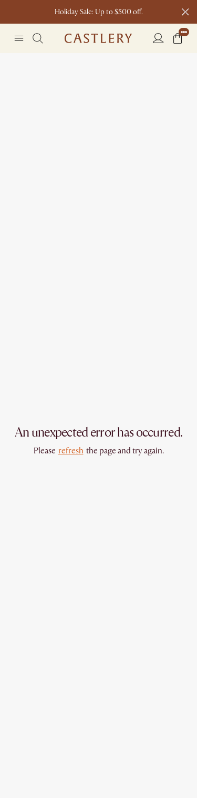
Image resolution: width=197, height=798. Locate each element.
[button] (177, 38)
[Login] (158, 38)
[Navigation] (19, 38)
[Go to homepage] (98, 38)
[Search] (38, 38)
